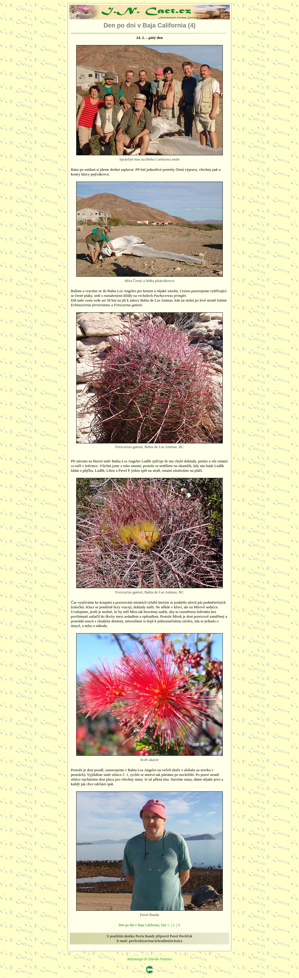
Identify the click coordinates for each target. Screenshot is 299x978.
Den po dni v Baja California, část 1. (144, 925)
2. (174, 925)
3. (179, 925)
